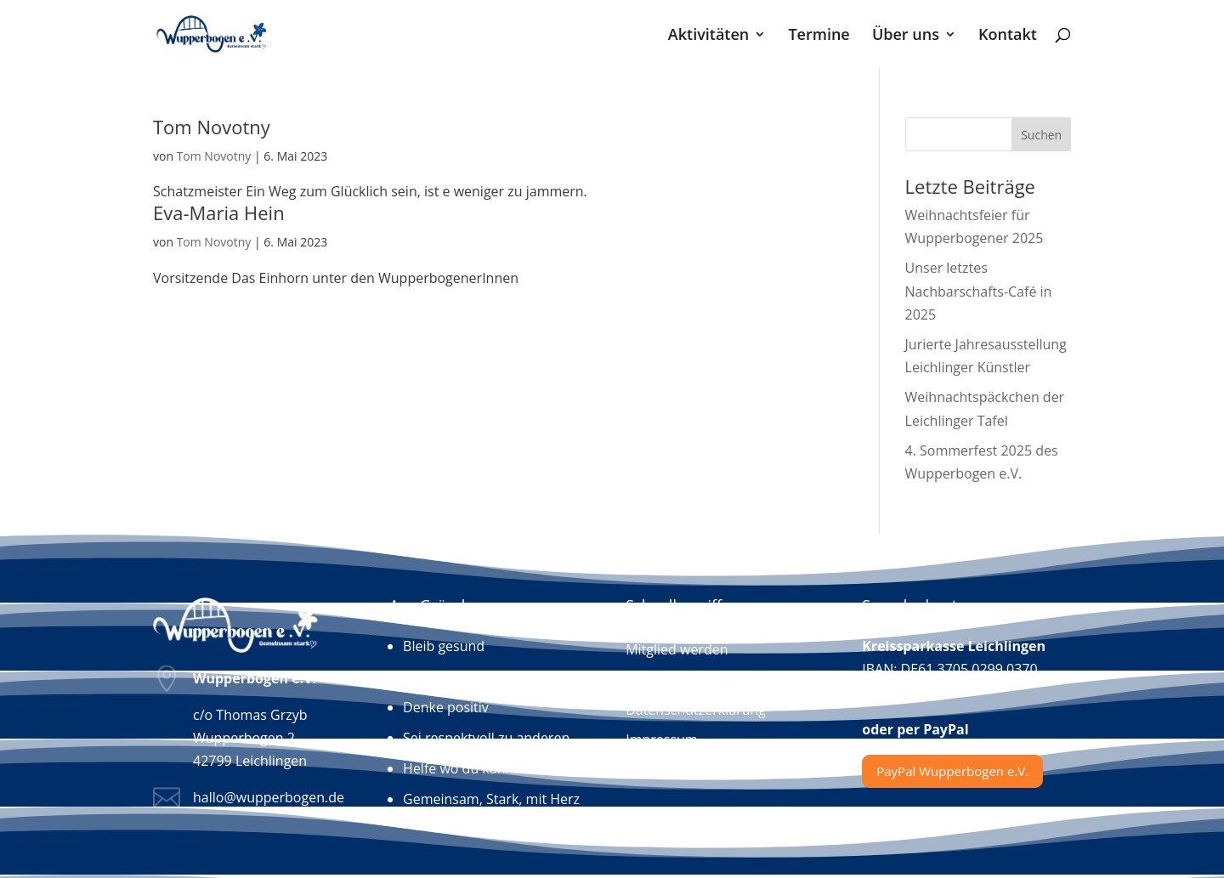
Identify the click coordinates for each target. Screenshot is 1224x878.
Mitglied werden (677, 650)
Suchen (1041, 135)
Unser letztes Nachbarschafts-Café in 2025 (978, 290)
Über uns (905, 36)
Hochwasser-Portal (685, 770)
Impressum (661, 740)
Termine (818, 36)
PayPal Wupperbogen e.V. (952, 770)
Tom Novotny (211, 126)
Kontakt (1007, 36)
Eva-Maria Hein (219, 212)
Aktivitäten (708, 36)
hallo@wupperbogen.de (268, 797)
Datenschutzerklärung (696, 710)
